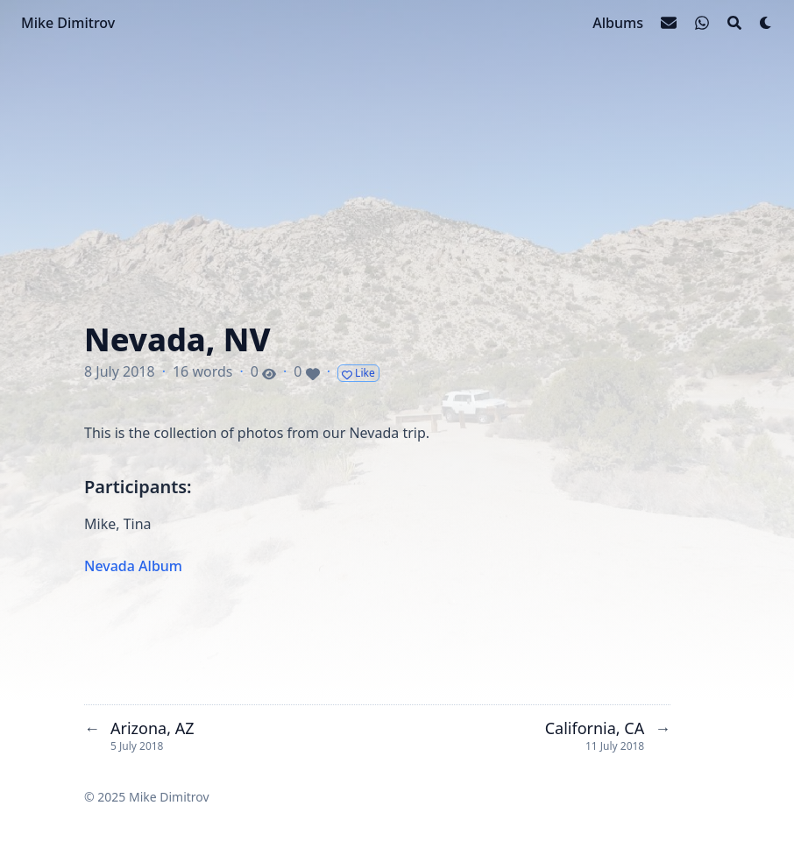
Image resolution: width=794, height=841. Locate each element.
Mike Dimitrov (68, 22)
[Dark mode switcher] (766, 23)
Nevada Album (133, 566)
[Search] (734, 23)
